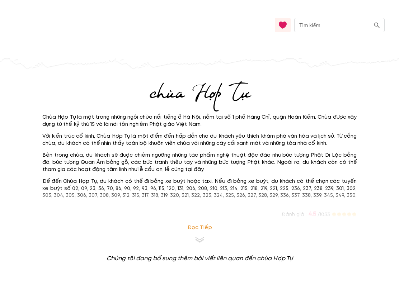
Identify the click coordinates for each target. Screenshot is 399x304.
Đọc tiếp (199, 227)
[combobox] (339, 25)
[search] (377, 25)
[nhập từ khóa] (332, 24)
